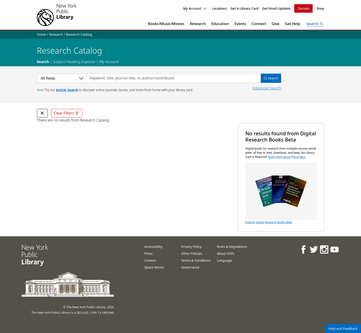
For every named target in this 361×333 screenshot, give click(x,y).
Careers (150, 260)
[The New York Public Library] (56, 15)
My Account (194, 8)
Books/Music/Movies (166, 23)
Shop (320, 8)
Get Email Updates (276, 8)
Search (43, 61)
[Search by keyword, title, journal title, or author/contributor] (173, 78)
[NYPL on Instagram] (323, 249)
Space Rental (154, 267)
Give (275, 23)
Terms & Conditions (196, 260)
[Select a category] (61, 78)
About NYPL (226, 253)
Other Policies (191, 253)
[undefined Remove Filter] (42, 113)
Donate (303, 8)
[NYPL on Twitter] (313, 249)
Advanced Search (266, 88)
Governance (190, 267)
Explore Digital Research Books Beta (281, 193)
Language (224, 260)
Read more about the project (287, 157)
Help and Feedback (343, 328)
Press (148, 253)
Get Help (292, 23)
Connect (259, 23)
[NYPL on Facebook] (303, 249)
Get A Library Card (244, 8)
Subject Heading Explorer (74, 61)
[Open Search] (315, 23)
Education (220, 23)
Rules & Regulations (232, 246)
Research (198, 23)
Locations (219, 8)
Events (240, 23)
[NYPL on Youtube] (334, 249)
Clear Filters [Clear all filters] (67, 113)
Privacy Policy (191, 246)
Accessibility (153, 246)
